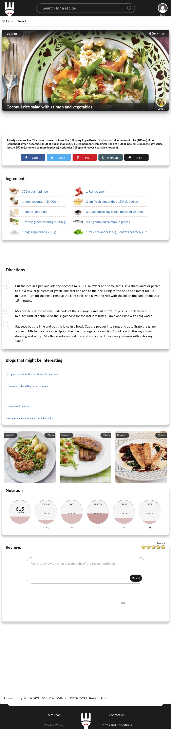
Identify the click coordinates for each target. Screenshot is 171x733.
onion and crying (17, 406)
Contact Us (117, 715)
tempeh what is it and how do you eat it (34, 374)
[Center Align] (131, 6)
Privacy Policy (53, 725)
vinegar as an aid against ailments (29, 418)
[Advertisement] (85, 124)
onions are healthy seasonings (27, 386)
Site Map (54, 715)
